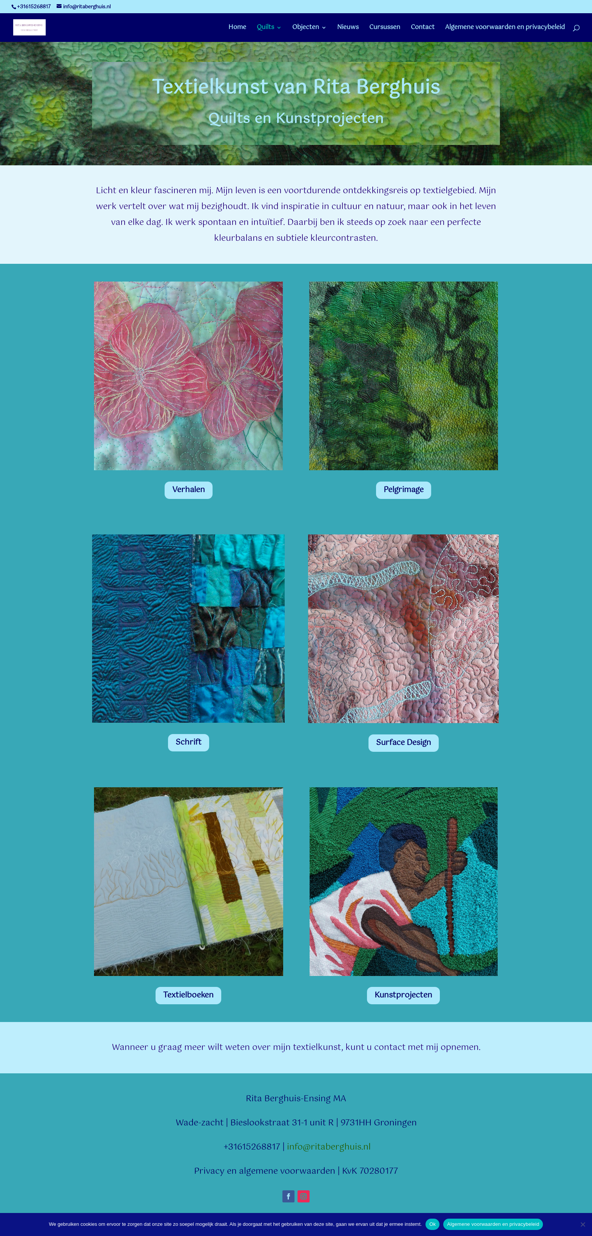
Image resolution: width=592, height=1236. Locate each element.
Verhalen (188, 490)
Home (237, 28)
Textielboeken (188, 995)
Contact (423, 28)
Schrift (189, 742)
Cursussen (384, 28)
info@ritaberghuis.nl (329, 1147)
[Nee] (582, 1224)
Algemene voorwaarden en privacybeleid (505, 28)
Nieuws (348, 28)
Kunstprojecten (403, 995)
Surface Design (403, 743)
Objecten (305, 28)
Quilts (265, 28)
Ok (432, 1224)
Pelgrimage (404, 490)
